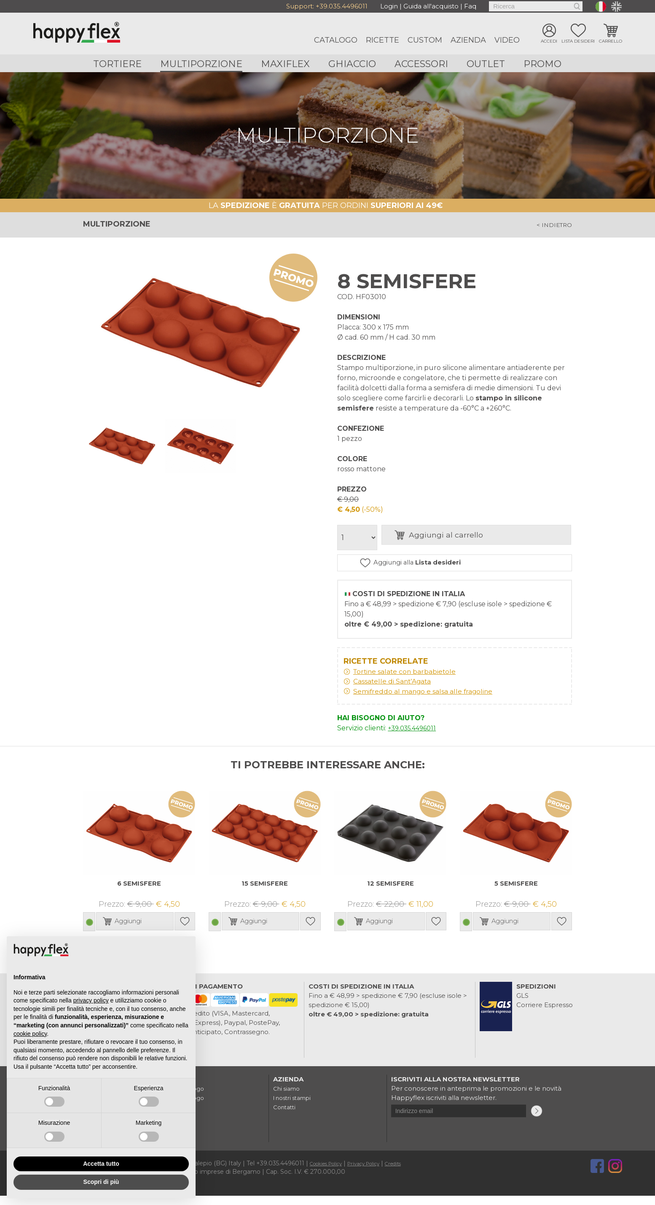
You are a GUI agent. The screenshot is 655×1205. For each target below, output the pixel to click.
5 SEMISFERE (516, 892)
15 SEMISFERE (265, 892)
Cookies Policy (331, 1172)
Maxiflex (284, 64)
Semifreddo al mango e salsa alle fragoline (436, 700)
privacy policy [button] (91, 1000)
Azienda (468, 40)
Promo (544, 64)
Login (389, 6)
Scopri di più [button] (101, 1181)
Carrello (610, 42)
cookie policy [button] (30, 1033)
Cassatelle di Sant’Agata (401, 689)
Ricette (382, 40)
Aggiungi (268, 930)
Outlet (486, 64)
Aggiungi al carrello (483, 539)
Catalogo (335, 40)
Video (507, 40)
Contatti (286, 1116)
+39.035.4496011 (342, 6)
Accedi (549, 42)
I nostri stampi (295, 1107)
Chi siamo (288, 1098)
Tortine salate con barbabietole (414, 678)
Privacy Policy (378, 1172)
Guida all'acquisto (431, 6)
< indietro (549, 226)
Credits (414, 1172)
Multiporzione (200, 64)
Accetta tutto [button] (101, 1163)
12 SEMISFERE (390, 892)
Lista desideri (578, 42)
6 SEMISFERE (139, 892)
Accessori (421, 64)
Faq (470, 6)
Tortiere (116, 64)
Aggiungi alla (461, 566)
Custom (425, 40)
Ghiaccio (352, 64)
